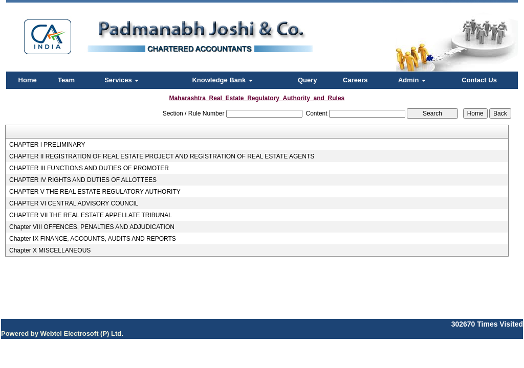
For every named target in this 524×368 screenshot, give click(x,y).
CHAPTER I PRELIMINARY (47, 144)
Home (27, 80)
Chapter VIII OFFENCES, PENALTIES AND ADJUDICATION (91, 227)
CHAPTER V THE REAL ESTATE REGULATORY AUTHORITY (95, 191)
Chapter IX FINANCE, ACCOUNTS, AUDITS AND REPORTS (92, 238)
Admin (412, 80)
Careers (355, 80)
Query (307, 80)
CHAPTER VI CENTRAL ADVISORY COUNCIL (74, 203)
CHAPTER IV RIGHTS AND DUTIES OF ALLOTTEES (83, 179)
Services (121, 80)
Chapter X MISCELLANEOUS (50, 250)
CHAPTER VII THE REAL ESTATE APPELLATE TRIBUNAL (90, 215)
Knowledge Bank (222, 80)
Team (66, 80)
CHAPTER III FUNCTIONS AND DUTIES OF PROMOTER (89, 168)
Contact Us (479, 80)
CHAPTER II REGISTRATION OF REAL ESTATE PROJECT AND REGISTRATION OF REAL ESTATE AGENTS (161, 156)
